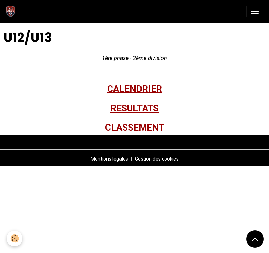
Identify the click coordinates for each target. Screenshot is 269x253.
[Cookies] (15, 238)
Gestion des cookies (157, 159)
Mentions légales (109, 159)
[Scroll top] (255, 239)
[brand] (12, 11)
